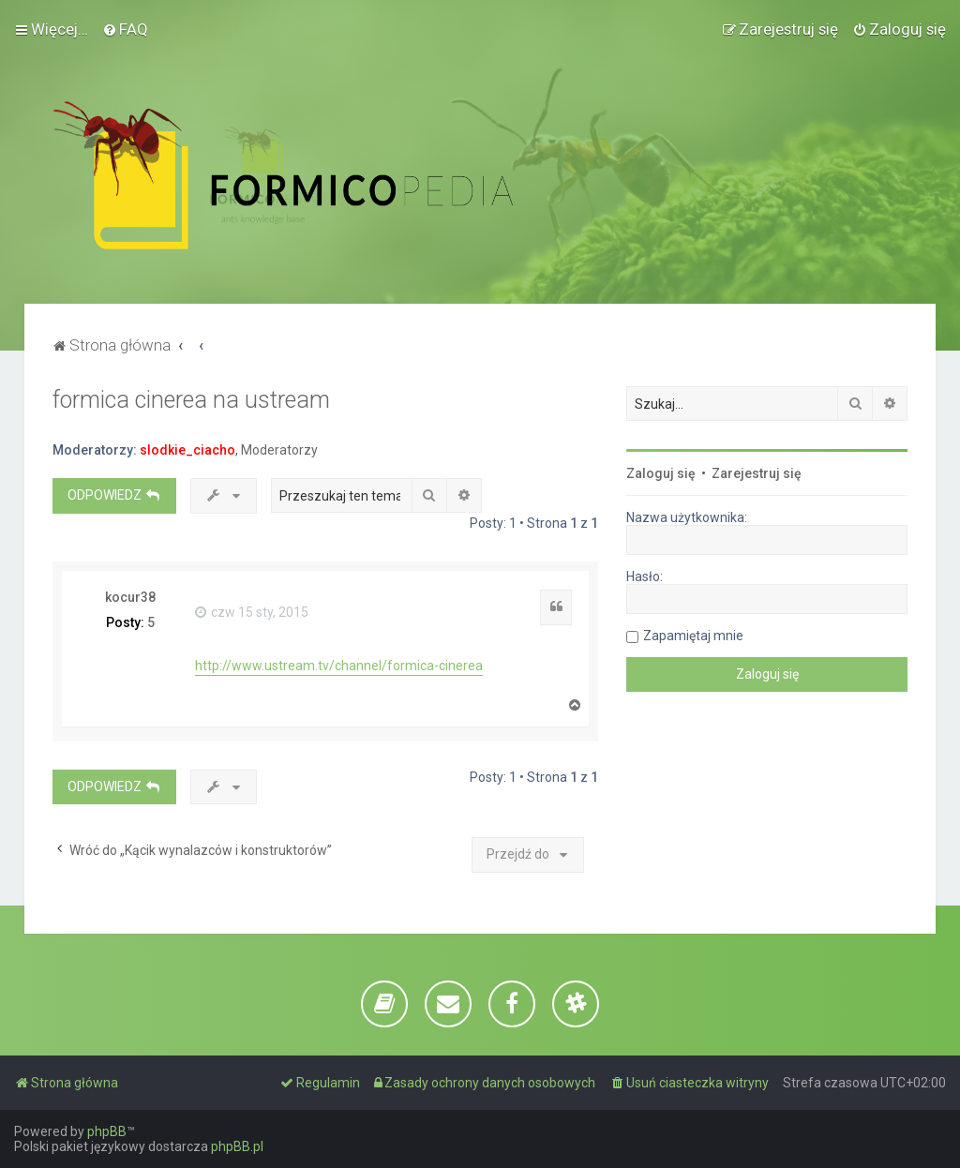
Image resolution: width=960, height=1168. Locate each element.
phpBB (107, 1131)
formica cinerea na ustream (191, 399)
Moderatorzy (279, 449)
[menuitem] (125, 29)
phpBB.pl (237, 1146)
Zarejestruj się (757, 473)
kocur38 (130, 597)
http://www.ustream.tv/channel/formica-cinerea (339, 665)
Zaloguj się (661, 473)
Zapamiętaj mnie (693, 635)
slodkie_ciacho (187, 449)
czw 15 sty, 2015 (251, 612)
